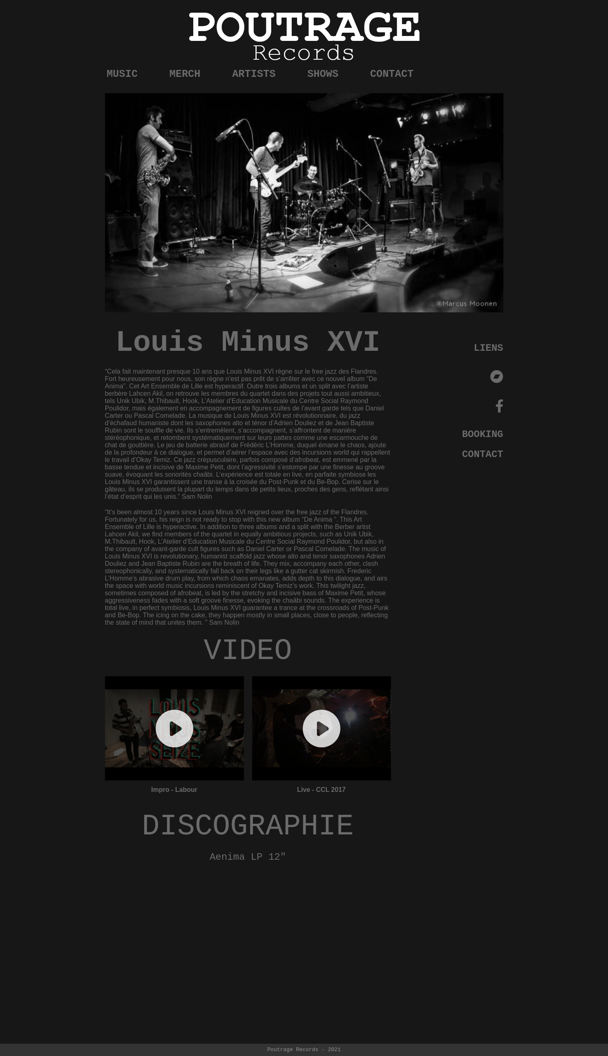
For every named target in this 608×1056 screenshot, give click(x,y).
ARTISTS (298, 70)
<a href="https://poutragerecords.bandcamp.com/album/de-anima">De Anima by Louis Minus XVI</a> (248, 927)
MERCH (205, 70)
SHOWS (389, 70)
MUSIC (120, 70)
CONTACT (481, 70)
